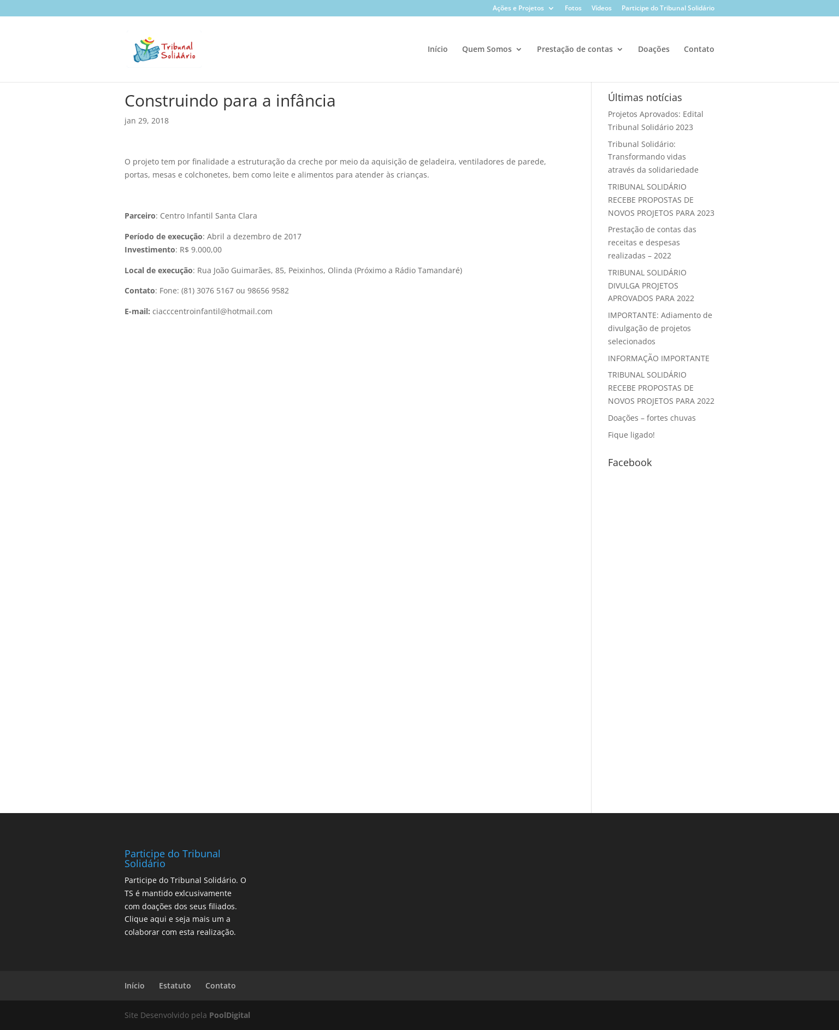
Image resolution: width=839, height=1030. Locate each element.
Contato (699, 49)
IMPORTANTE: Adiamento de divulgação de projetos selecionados (660, 328)
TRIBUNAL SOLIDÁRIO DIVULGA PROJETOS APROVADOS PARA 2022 (651, 285)
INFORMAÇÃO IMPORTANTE (659, 358)
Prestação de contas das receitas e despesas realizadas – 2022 (652, 242)
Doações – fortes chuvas (652, 418)
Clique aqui (146, 919)
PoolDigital (229, 1015)
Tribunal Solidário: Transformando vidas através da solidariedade (653, 157)
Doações (654, 49)
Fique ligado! (631, 434)
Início (438, 49)
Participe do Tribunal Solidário (668, 9)
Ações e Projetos (518, 9)
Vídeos (602, 9)
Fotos (573, 9)
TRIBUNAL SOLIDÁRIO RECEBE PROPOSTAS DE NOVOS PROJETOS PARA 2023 (661, 199)
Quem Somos (487, 49)
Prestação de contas (575, 49)
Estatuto (175, 985)
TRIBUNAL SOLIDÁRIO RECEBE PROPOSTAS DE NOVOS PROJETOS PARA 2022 (661, 387)
